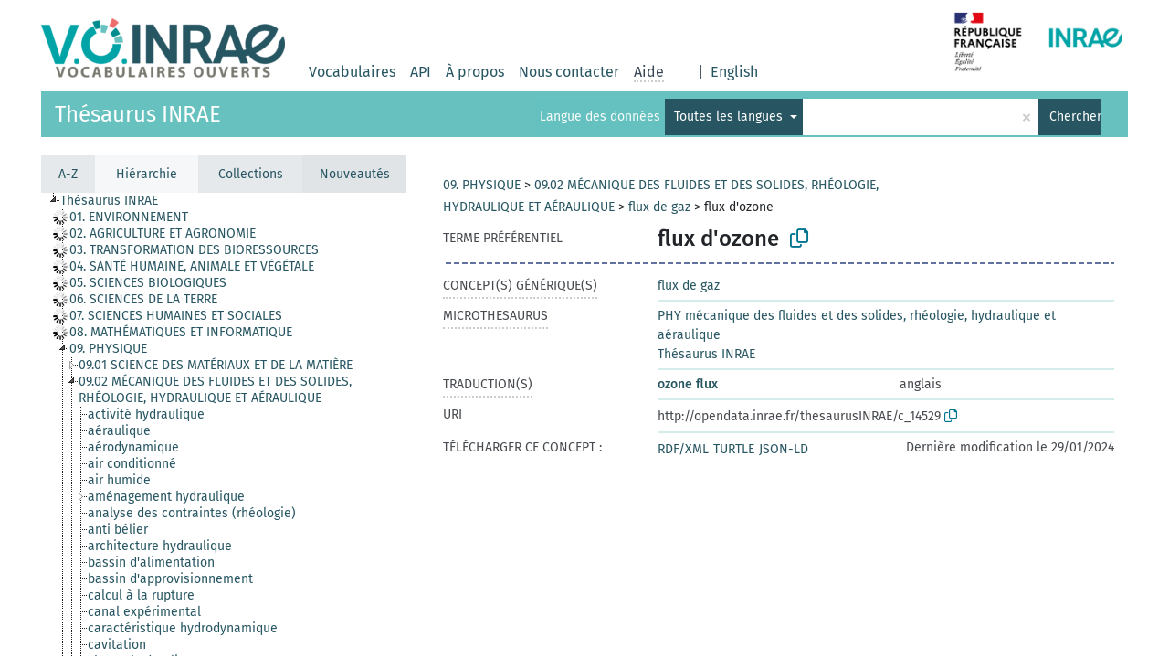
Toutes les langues (730, 116)
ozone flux (688, 384)
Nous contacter (569, 71)
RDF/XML (683, 449)
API (420, 71)
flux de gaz (659, 207)
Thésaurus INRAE (138, 114)
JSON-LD (783, 449)
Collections (250, 174)
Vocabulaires (352, 71)
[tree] (223, 424)
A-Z (68, 174)
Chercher (1075, 116)
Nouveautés (355, 174)
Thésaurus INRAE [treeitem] (109, 200)
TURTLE (733, 449)
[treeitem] (136, 217)
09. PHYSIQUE (482, 185)
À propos (475, 71)
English (734, 71)
